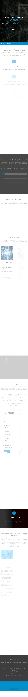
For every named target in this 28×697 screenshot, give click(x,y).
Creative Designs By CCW (16, 695)
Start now (14, 29)
